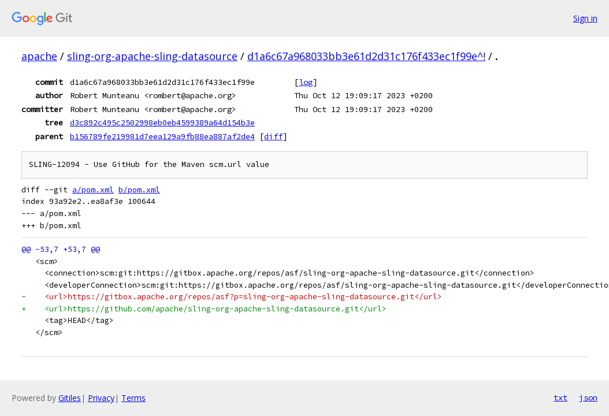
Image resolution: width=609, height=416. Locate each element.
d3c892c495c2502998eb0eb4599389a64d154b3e (162, 122)
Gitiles (69, 397)
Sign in (585, 18)
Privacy (101, 397)
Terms (133, 397)
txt (560, 397)
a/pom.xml (93, 190)
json (588, 397)
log (306, 82)
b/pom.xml (139, 190)
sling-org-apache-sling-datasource (152, 56)
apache (39, 56)
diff (273, 136)
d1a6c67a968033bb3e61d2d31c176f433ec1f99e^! (366, 56)
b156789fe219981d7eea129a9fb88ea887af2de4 (162, 136)
